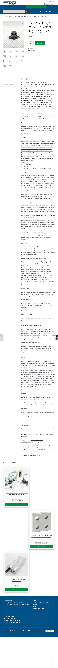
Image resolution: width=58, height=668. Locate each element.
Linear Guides (50, 96)
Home (8, 18)
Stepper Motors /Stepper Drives (29, 105)
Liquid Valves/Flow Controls (28, 98)
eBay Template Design (27, 443)
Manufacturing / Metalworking (44, 98)
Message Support (10, 617)
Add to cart (40, 44)
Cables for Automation (31, 90)
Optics (35, 100)
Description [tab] (6, 81)
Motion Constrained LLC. (37, 441)
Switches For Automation (44, 105)
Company (11, 8)
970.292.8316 (47, 1)
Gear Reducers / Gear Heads (42, 94)
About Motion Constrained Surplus (42, 604)
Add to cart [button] (16, 505)
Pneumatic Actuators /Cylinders (29, 101)
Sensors (37, 103)
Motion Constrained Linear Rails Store (14, 604)
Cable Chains (45, 142)
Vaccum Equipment (34, 107)
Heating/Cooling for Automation (39, 146)
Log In (49, 12)
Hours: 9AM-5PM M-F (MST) (13, 622)
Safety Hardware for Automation (39, 156)
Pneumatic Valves (42, 101)
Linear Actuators (43, 96)
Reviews (35, 606)
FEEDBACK (45, 84)
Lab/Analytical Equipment (28, 96)
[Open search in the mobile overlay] (15, 12)
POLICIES (27, 84)
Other (16, 18)
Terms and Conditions (38, 610)
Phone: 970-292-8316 (11, 619)
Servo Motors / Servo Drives (46, 103)
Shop (4, 8)
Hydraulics (32, 94)
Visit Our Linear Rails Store (36, 8)
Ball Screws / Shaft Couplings (42, 88)
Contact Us (21, 8)
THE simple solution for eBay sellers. (30, 457)
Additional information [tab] (9, 85)
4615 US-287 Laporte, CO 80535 (14, 624)
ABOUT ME (39, 84)
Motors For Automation (27, 100)
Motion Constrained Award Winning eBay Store (16, 606)
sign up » (23, 436)
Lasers (36, 96)
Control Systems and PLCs (38, 92)
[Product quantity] (31, 44)
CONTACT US (33, 84)
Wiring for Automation (45, 107)
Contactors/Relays (26, 92)
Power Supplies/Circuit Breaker (45, 100)
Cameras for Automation (43, 90)
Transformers (24, 107)
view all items (24, 88)
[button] (22, 25)
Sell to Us (35, 608)
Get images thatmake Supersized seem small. (27, 449)
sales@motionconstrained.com (47, 4)
